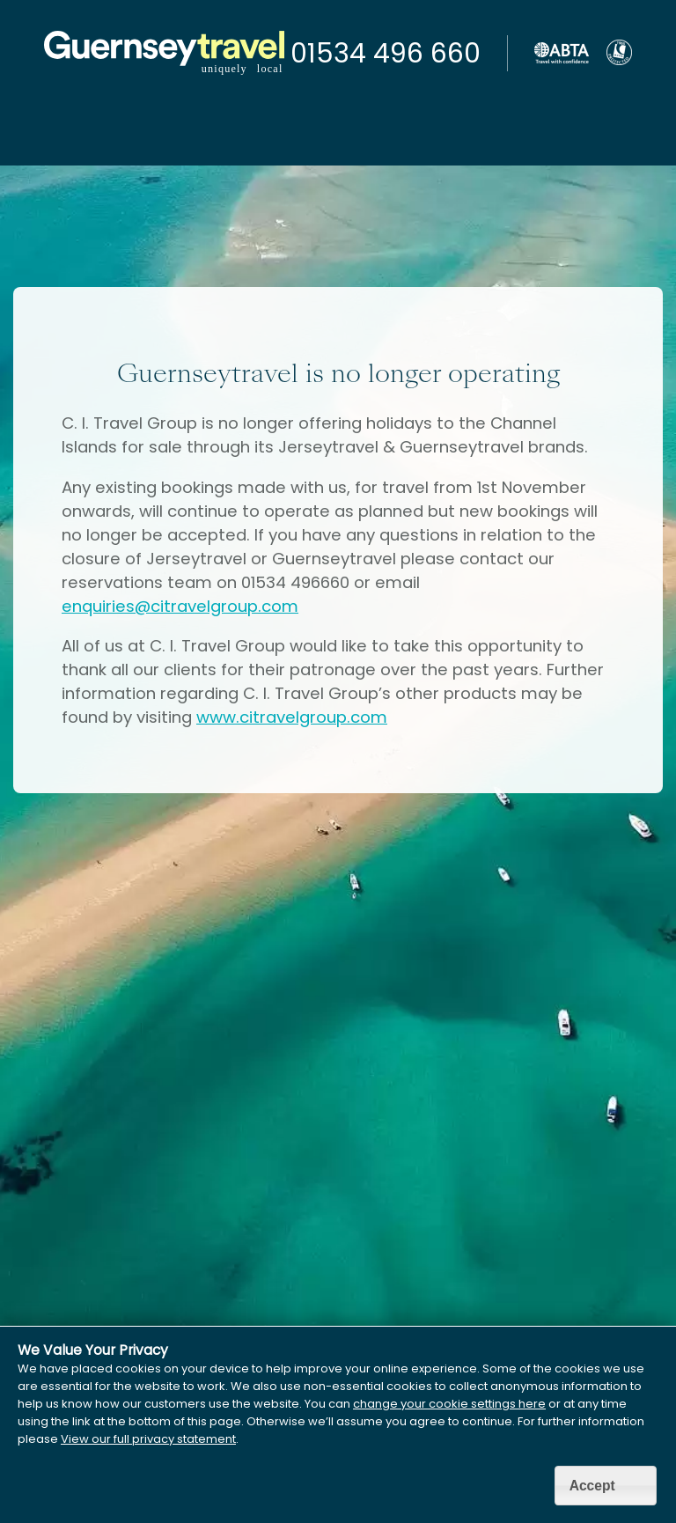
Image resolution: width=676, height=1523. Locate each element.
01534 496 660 (385, 53)
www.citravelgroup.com (291, 717)
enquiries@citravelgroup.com (180, 606)
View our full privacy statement (148, 1439)
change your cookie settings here (449, 1403)
